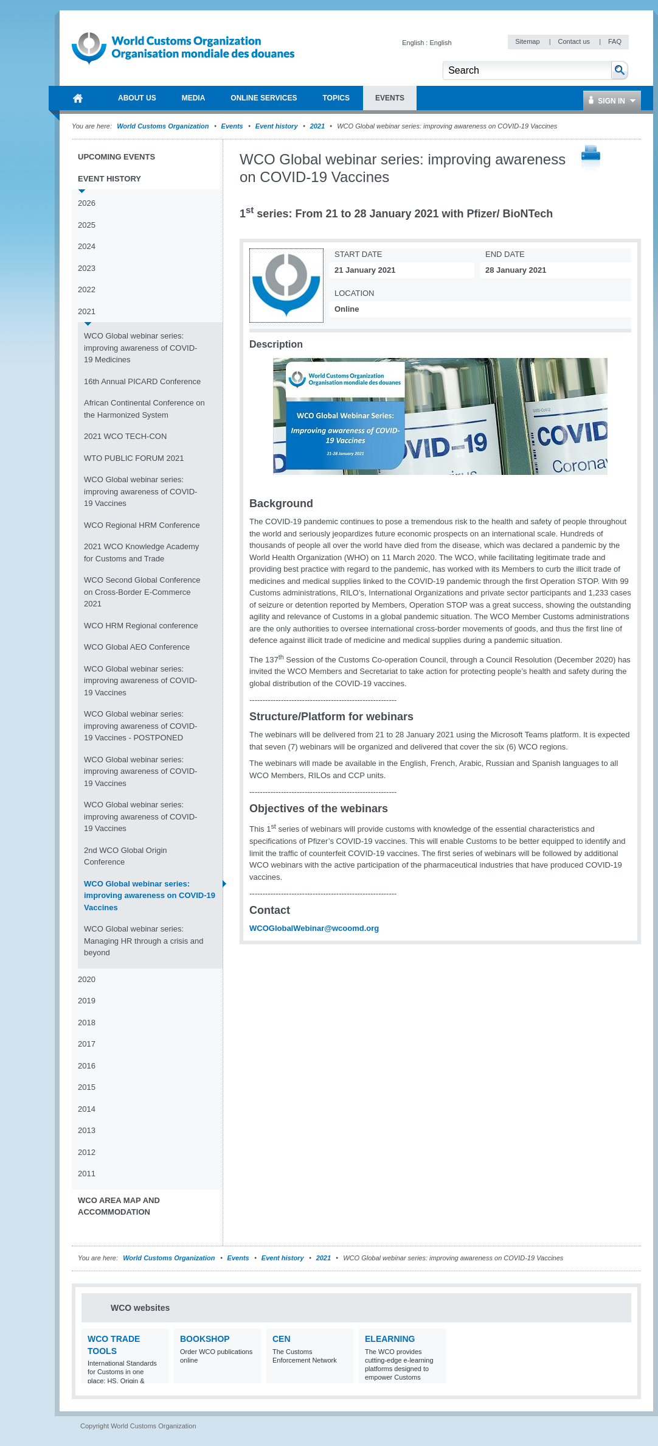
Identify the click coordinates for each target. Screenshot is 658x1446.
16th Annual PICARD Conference (142, 381)
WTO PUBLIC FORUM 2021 (134, 458)
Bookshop (205, 1339)
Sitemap (528, 41)
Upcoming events (116, 156)
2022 (86, 289)
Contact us (575, 41)
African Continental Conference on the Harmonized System (144, 408)
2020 (86, 979)
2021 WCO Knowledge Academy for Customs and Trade (141, 552)
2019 (86, 1000)
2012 (86, 1152)
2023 (86, 268)
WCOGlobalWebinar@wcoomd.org (314, 928)
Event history (276, 126)
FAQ (615, 41)
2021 (317, 126)
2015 (86, 1087)
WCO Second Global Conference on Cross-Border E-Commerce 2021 (142, 591)
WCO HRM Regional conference (141, 625)
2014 (86, 1109)
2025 (86, 225)
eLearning (390, 1339)
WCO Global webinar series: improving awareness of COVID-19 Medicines (140, 347)
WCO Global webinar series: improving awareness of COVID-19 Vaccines (140, 491)
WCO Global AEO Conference (137, 646)
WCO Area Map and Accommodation (119, 1206)
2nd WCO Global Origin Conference (125, 856)
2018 (86, 1022)
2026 (86, 203)
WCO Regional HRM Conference (142, 525)
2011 (86, 1173)
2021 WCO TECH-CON (125, 436)
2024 (86, 246)
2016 (86, 1065)
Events (232, 126)
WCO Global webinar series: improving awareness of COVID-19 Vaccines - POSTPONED (140, 725)
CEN (281, 1339)
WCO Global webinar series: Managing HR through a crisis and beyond (144, 940)
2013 (86, 1130)
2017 (86, 1043)
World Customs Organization (163, 126)
